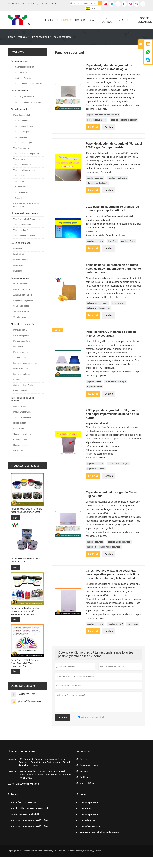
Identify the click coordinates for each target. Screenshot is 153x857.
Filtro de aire (18, 451)
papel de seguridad (95, 178)
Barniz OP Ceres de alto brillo (25, 814)
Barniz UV (17, 249)
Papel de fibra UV (94, 386)
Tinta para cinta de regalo (24, 236)
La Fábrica (106, 20)
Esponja (16, 380)
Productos (64, 20)
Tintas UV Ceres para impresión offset (29, 820)
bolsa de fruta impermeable (98, 308)
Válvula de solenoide (22, 417)
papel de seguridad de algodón (124, 120)
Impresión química (20, 278)
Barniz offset (18, 254)
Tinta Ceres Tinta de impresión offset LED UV (26, 560)
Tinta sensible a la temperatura (26, 154)
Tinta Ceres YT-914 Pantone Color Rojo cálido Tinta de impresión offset (25, 663)
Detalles (109, 127)
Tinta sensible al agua (22, 143)
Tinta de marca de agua (23, 126)
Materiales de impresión (22, 324)
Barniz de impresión (21, 243)
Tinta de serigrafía (20, 230)
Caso (93, 20)
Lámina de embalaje (21, 374)
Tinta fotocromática (21, 148)
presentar (62, 717)
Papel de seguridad (21, 115)
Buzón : (11, 783)
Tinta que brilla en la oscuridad (26, 170)
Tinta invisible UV (20, 120)
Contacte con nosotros (22, 751)
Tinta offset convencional (23, 67)
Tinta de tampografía (22, 225)
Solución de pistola (21, 306)
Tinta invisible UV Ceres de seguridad (29, 808)
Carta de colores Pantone (24, 385)
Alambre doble (19, 357)
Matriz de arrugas (20, 352)
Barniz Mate (18, 271)
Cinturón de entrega (21, 439)
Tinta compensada (20, 61)
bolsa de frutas (118, 303)
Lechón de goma (20, 406)
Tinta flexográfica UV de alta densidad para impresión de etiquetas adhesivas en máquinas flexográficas (25, 611)
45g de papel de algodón (97, 183)
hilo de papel (132, 624)
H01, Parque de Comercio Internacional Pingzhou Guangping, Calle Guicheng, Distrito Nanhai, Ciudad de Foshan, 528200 (44, 762)
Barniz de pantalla (20, 260)
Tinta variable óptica (21, 131)
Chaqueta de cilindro (22, 434)
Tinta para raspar (20, 192)
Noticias (81, 20)
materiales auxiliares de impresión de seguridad (27, 204)
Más (15, 517)
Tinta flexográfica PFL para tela (26, 219)
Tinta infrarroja (19, 159)
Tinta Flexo (85, 808)
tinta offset (112, 241)
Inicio (49, 20)
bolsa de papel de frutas (97, 303)
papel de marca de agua (115, 381)
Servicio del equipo (89, 765)
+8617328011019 (48, 3)
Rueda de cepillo (20, 445)
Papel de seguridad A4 (96, 120)
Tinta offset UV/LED (21, 72)
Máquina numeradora (22, 412)
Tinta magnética (20, 137)
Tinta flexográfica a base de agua (27, 102)
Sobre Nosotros (144, 20)
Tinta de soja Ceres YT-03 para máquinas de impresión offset (26, 510)
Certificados (85, 777)
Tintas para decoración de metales (27, 83)
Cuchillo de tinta (20, 391)
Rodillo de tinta (19, 423)
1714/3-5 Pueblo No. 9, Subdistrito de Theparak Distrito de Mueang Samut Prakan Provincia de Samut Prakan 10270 (44, 774)
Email (93, 126)
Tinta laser (17, 198)
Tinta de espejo (19, 181)
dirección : (13, 759)
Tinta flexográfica (19, 90)
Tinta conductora (20, 187)
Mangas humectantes (22, 341)
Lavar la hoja (18, 428)
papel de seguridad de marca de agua (103, 115)
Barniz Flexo (18, 265)
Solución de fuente (21, 311)
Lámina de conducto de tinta (25, 363)
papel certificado (128, 241)
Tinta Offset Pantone (22, 78)
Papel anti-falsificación (117, 178)
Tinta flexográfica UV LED (24, 96)
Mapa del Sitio (87, 783)
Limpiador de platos (21, 289)
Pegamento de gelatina (23, 300)
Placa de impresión (21, 335)
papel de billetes (94, 381)
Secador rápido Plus (21, 317)
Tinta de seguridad (40, 37)
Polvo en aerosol (20, 284)
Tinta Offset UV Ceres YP (23, 802)
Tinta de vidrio (19, 176)
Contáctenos (124, 20)
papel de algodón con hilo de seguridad (103, 547)
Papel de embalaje (21, 369)
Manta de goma (19, 330)
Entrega (83, 759)
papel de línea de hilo (96, 469)
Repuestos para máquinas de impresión (99, 832)
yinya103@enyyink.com (23, 3)
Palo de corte (18, 346)
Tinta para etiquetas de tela (24, 213)
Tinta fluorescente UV (22, 165)
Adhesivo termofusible (22, 295)
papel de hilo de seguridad (119, 542)
